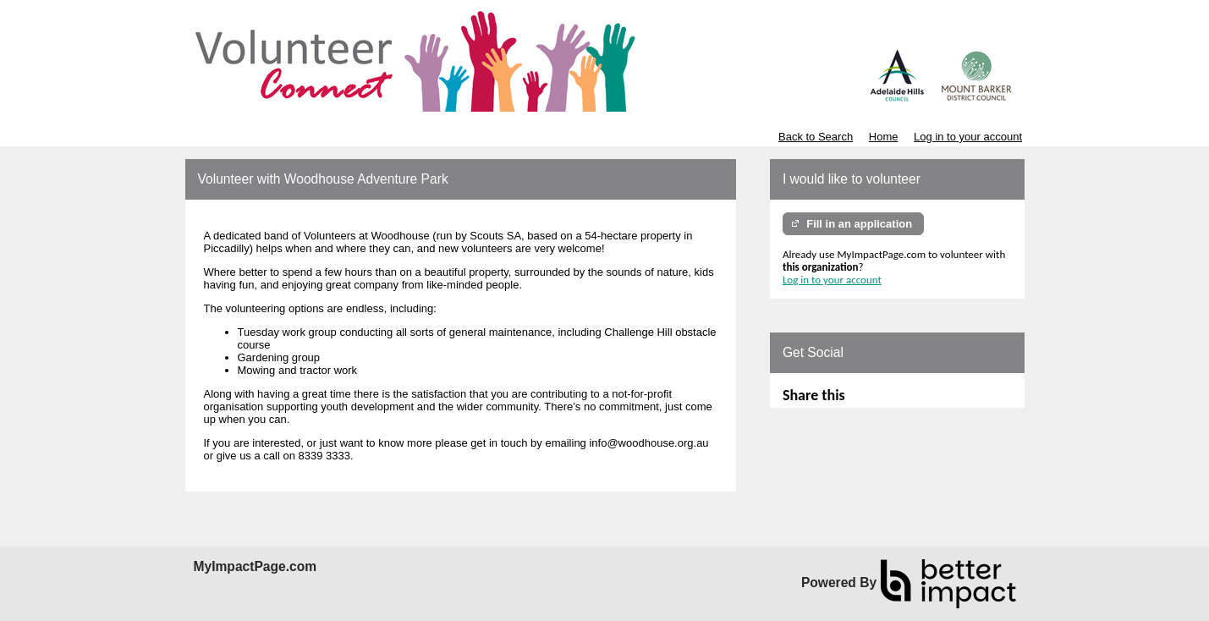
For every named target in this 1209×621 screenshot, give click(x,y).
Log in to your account (968, 136)
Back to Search (815, 136)
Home (884, 136)
